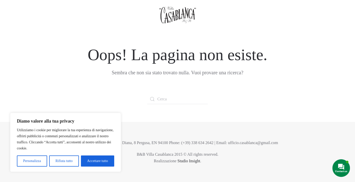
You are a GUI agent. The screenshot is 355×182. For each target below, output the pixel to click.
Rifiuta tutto (64, 161)
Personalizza (32, 161)
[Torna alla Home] (177, 14)
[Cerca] (177, 99)
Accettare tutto (97, 161)
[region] (65, 142)
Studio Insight (189, 161)
